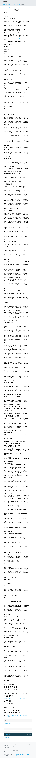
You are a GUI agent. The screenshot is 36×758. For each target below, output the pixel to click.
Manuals (3, 4)
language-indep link (9, 723)
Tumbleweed (8, 4)
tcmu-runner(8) (8, 180)
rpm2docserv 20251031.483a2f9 (22, 754)
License (17, 755)
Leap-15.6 (7, 739)
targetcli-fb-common (16, 4)
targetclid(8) (21, 38)
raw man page (8, 725)
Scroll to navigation (8, 7)
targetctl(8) (15, 698)
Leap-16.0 (7, 737)
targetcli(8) (7, 9)
